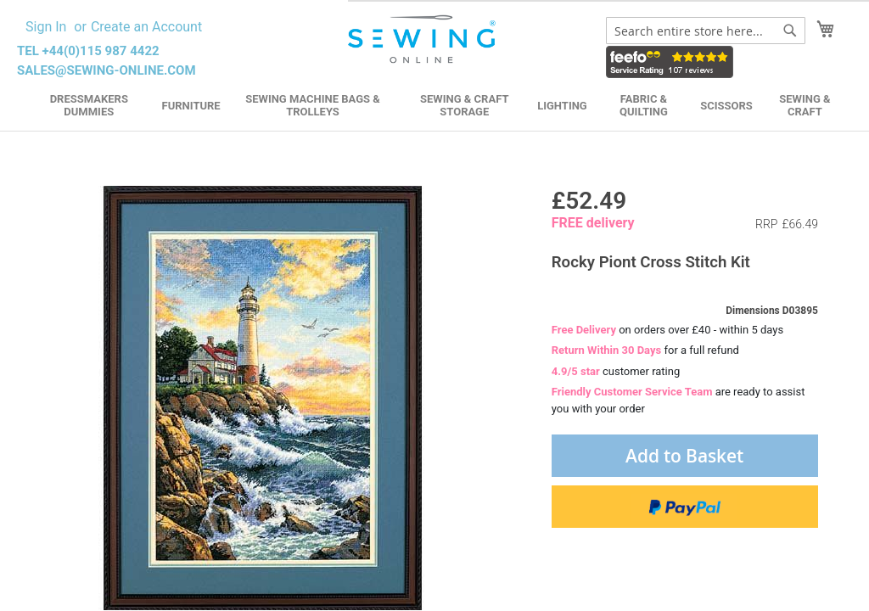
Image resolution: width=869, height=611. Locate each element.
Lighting (562, 105)
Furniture (191, 105)
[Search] (790, 30)
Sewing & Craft (804, 105)
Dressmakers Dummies (89, 105)
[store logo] (423, 39)
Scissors (726, 105)
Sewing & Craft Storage (464, 105)
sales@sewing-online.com (106, 70)
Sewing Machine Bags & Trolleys (312, 105)
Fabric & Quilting (644, 105)
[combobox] (705, 30)
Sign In (45, 27)
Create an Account (146, 27)
